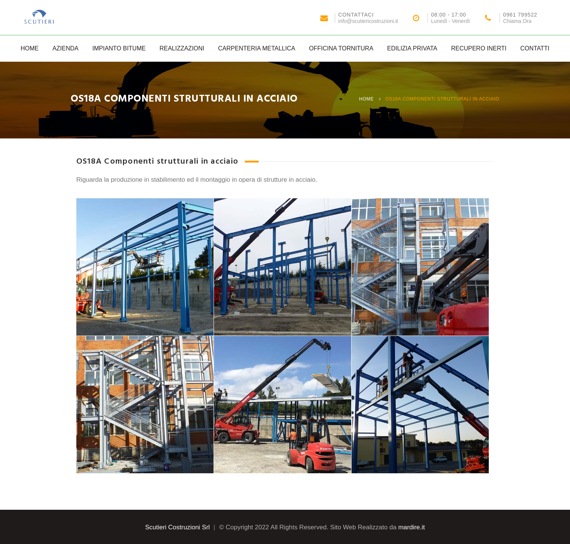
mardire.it (411, 527)
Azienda (65, 48)
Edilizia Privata (412, 48)
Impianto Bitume (119, 48)
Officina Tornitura (341, 48)
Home (30, 48)
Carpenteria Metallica (256, 48)
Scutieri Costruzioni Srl (177, 527)
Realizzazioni (181, 48)
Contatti (535, 48)
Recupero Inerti (478, 48)
